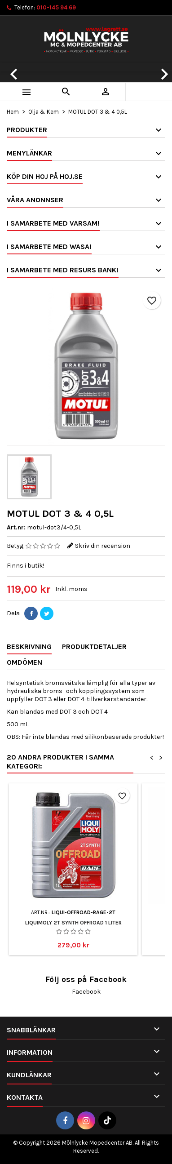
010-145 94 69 (56, 7)
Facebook (86, 991)
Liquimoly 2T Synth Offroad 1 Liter (73, 923)
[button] (13, 67)
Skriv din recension (102, 546)
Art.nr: (16, 527)
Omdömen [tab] (24, 662)
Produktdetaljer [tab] (94, 646)
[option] (86, 67)
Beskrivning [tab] (29, 646)
